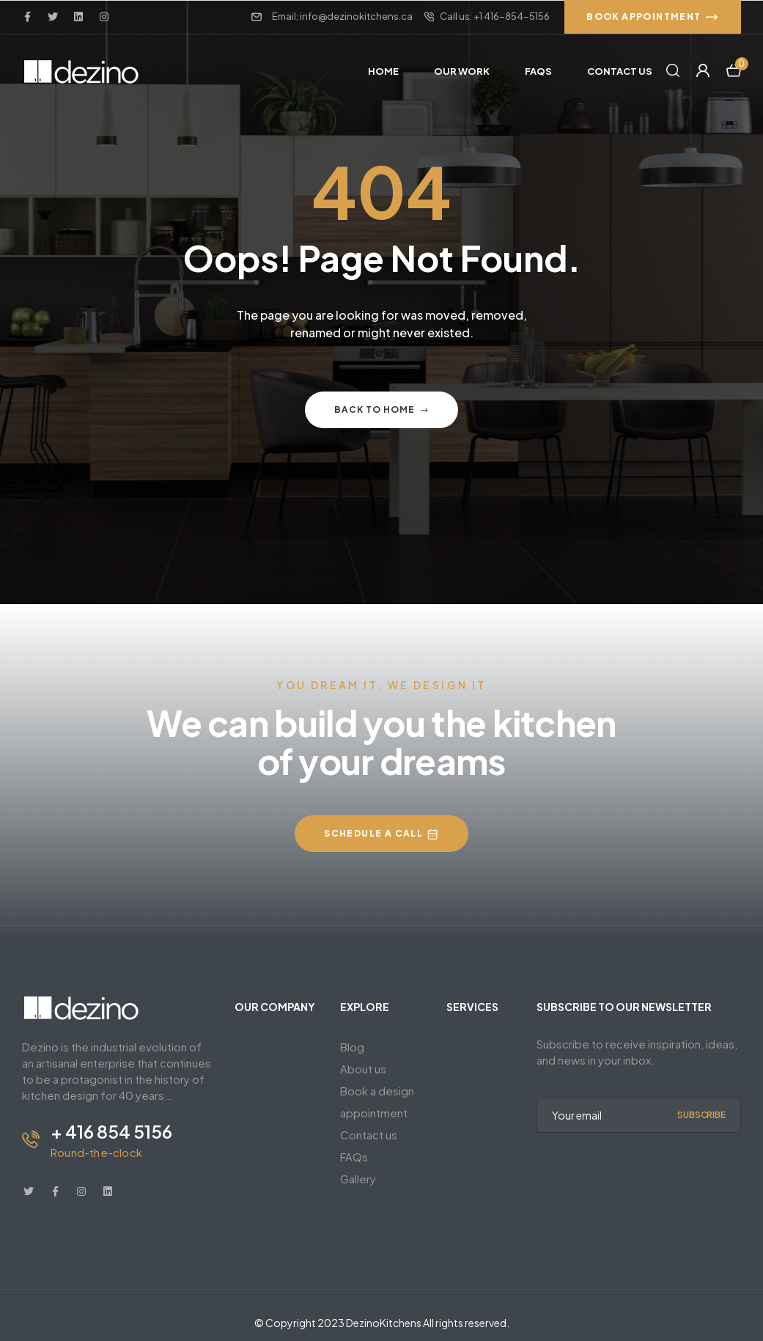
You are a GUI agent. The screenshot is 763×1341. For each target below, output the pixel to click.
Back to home (381, 409)
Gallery (358, 1179)
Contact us (368, 1135)
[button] (652, 17)
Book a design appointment (377, 1102)
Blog (352, 1047)
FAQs (354, 1157)
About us (363, 1069)
